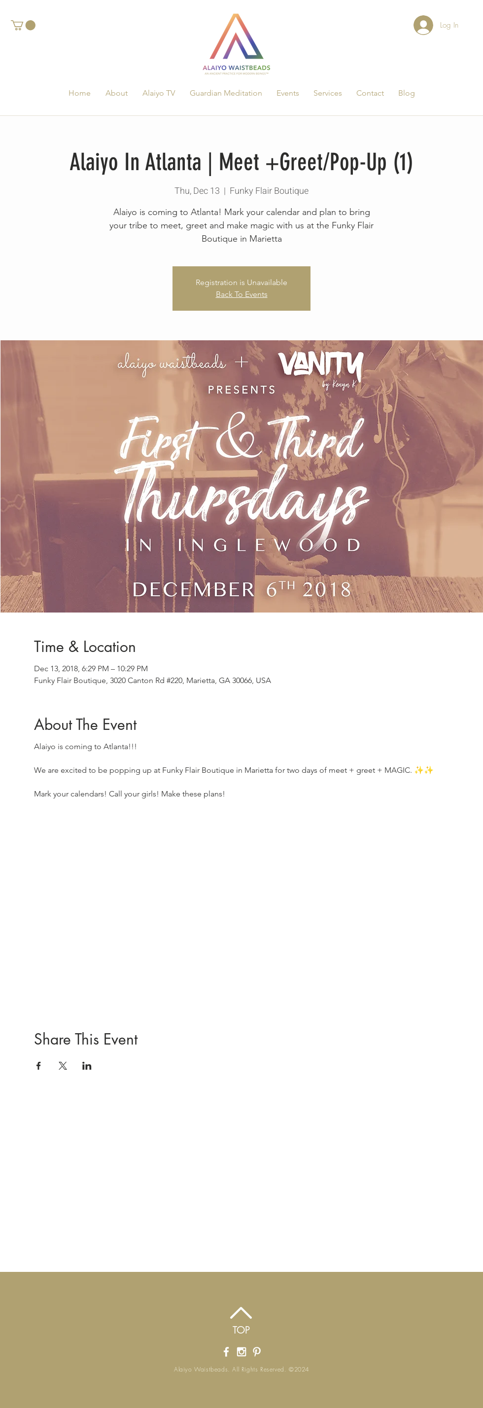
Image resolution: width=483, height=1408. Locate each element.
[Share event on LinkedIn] (87, 1066)
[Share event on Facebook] (38, 1066)
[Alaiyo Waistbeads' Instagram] (241, 1351)
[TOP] (241, 1330)
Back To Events (242, 294)
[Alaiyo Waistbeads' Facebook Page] (226, 1351)
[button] (23, 25)
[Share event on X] (63, 1066)
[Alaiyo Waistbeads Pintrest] (256, 1351)
